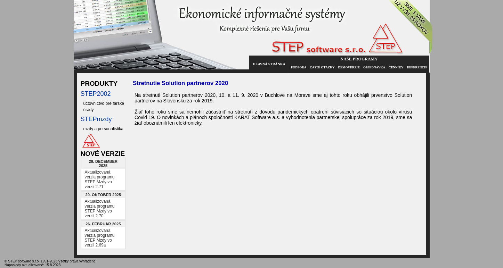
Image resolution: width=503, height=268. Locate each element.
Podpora (299, 67)
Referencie (417, 67)
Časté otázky (322, 67)
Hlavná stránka (269, 64)
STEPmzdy (96, 119)
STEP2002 (96, 93)
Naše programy (359, 59)
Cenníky (396, 67)
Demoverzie (349, 67)
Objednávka (374, 67)
